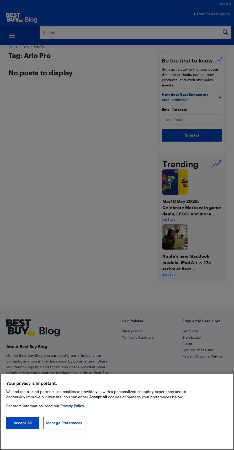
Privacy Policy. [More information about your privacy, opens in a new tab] (72, 406)
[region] (117, 412)
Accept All (23, 423)
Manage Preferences (64, 423)
